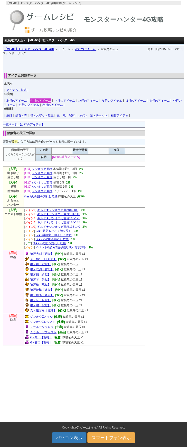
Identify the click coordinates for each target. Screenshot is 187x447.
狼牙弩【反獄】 (40, 300)
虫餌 (9, 115)
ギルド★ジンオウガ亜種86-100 (57, 210)
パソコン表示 (69, 437)
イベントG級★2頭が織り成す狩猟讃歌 (61, 247)
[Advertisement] (93, 62)
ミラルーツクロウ (42, 327)
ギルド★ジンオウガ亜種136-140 (58, 226)
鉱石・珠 (21, 115)
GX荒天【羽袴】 (41, 337)
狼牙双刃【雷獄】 (42, 269)
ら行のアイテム (29, 104)
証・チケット (99, 115)
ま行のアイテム (159, 100)
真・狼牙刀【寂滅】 (43, 259)
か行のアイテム (85, 49)
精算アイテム (119, 115)
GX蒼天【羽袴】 (41, 342)
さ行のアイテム (65, 100)
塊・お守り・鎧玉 (42, 115)
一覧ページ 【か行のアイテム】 (24, 124)
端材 (72, 115)
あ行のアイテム (16, 100)
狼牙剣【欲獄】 (40, 264)
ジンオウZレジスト (42, 322)
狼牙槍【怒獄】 (40, 284)
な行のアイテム (112, 100)
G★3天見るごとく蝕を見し (54, 231)
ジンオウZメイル (41, 316)
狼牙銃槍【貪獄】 (42, 289)
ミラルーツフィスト (43, 332)
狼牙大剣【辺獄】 (42, 253)
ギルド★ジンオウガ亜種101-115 (58, 214)
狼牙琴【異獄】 (40, 279)
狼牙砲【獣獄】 (40, 305)
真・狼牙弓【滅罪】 (43, 310)
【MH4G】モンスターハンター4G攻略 (29, 49)
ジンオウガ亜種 (42, 169)
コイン (82, 115)
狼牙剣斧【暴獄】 (42, 295)
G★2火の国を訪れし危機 (40, 196)
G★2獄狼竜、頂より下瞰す (54, 235)
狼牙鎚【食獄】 (40, 274)
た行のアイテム (88, 100)
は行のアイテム (135, 100)
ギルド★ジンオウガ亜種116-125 (58, 218)
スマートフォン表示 (111, 437)
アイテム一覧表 (16, 90)
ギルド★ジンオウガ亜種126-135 (58, 222)
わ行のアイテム (52, 104)
